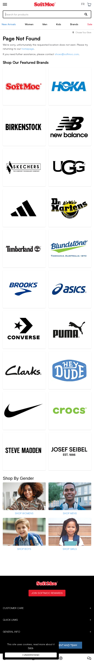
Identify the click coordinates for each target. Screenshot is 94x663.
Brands (74, 24)
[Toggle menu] (5, 4)
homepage (28, 48)
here (30, 647)
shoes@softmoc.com (67, 54)
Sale (89, 24)
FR (83, 4)
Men (45, 24)
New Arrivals (9, 24)
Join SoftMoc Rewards (47, 592)
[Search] (47, 14)
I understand (30, 654)
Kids (58, 24)
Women (29, 24)
